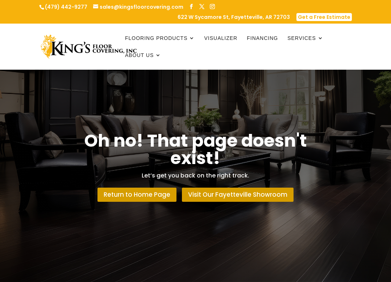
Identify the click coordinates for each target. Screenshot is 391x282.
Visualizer (220, 38)
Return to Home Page (137, 194)
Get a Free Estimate (324, 17)
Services (301, 38)
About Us (139, 55)
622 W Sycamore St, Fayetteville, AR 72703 (234, 18)
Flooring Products (156, 38)
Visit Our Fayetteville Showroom (237, 194)
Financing (262, 38)
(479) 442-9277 (66, 7)
